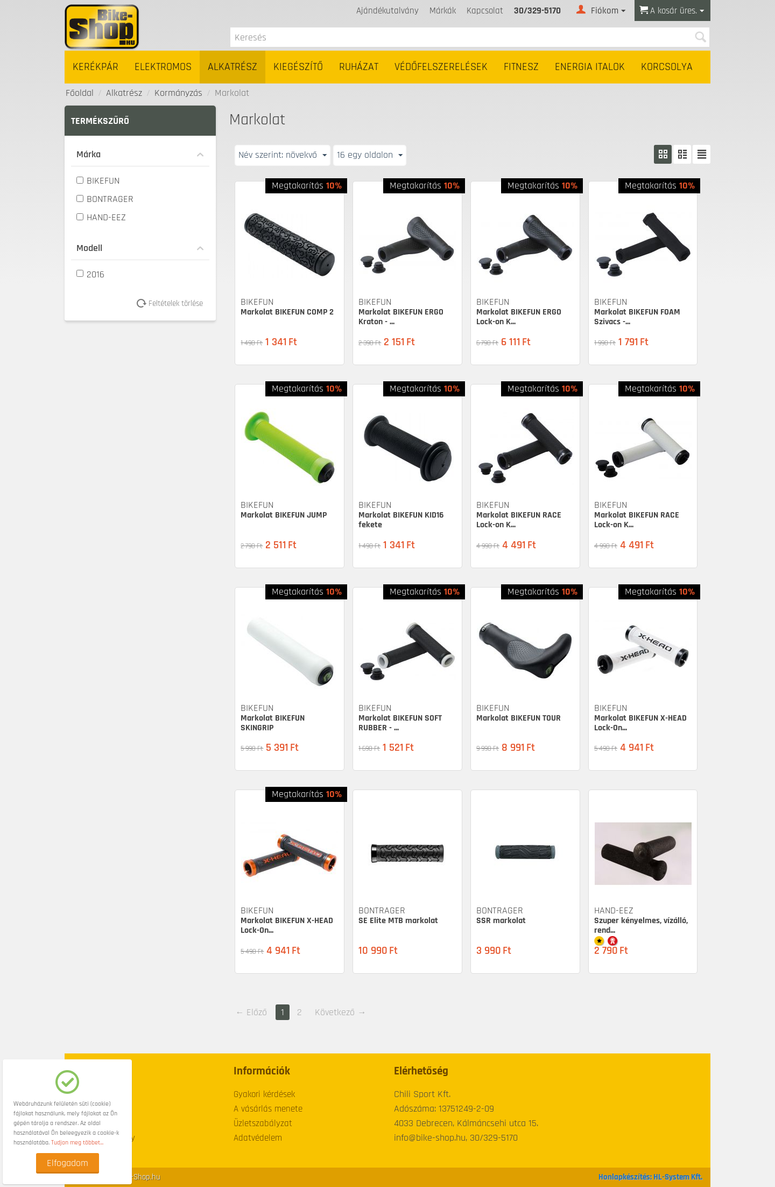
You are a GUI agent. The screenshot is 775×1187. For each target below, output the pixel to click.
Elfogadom (67, 1163)
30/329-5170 (537, 11)
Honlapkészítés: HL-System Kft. (650, 1177)
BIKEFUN (97, 180)
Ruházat (358, 67)
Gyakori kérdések (264, 1094)
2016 (90, 274)
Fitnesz (521, 67)
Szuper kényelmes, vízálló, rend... (641, 925)
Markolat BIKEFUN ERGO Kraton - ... (400, 316)
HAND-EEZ (101, 217)
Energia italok (590, 67)
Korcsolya (667, 67)
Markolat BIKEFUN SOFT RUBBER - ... (400, 723)
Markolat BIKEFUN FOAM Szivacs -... (637, 316)
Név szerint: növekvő (282, 155)
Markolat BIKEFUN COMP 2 (287, 312)
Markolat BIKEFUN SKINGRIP (273, 723)
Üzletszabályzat (263, 1123)
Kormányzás (178, 93)
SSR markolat (501, 920)
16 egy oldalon (370, 155)
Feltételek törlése (173, 303)
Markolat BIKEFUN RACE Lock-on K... (518, 519)
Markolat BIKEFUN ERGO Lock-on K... (518, 316)
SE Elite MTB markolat (398, 920)
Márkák (442, 11)
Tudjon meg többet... (77, 1143)
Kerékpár (95, 67)
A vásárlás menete (268, 1109)
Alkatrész (232, 67)
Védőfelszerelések (441, 67)
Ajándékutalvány (387, 11)
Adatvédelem (258, 1138)
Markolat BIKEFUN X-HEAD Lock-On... (640, 723)
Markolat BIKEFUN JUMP (284, 515)
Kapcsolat (485, 11)
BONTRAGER (104, 199)
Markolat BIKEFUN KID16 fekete (400, 519)
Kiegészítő (298, 67)
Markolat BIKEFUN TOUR (518, 718)
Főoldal (80, 93)
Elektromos (163, 67)
